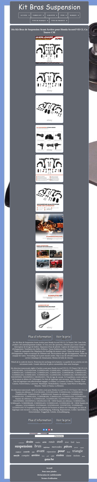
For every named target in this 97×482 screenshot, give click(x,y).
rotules (37, 442)
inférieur (47, 447)
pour (61, 451)
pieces (83, 456)
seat (33, 452)
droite (29, 441)
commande (21, 442)
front (68, 452)
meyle (16, 455)
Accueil (49, 468)
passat (76, 447)
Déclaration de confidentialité (49, 475)
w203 (52, 456)
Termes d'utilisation (49, 478)
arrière (36, 455)
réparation (51, 452)
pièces (68, 446)
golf (48, 456)
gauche (49, 459)
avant (40, 451)
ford (72, 442)
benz (43, 456)
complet (25, 455)
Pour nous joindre (49, 471)
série (44, 442)
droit (67, 442)
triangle (77, 451)
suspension (23, 446)
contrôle (26, 452)
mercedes (57, 446)
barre (78, 442)
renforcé (18, 452)
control (82, 447)
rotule (52, 441)
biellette (77, 456)
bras (37, 446)
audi (60, 441)
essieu (60, 455)
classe (68, 455)
